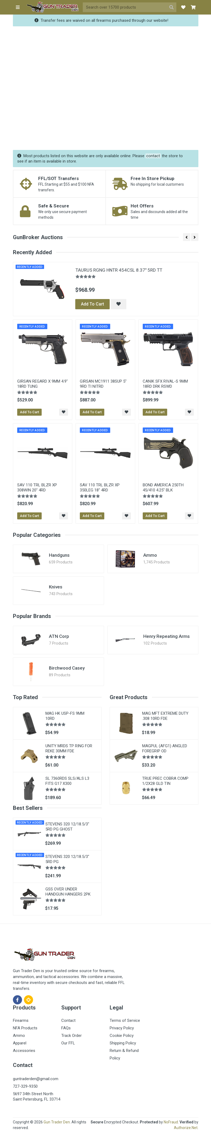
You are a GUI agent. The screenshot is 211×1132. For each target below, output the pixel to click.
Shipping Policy (123, 1043)
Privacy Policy (122, 1028)
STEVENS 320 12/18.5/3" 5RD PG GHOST (67, 827)
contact (153, 155)
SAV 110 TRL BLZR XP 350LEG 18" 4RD (100, 488)
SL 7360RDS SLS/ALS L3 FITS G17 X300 (67, 781)
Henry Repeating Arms (166, 636)
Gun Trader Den (57, 1122)
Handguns (59, 555)
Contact (68, 1020)
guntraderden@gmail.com (35, 1078)
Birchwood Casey (67, 668)
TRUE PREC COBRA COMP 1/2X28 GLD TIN (165, 781)
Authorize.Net (186, 1128)
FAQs (66, 1028)
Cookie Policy (122, 1035)
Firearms (20, 1020)
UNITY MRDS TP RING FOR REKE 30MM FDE (68, 748)
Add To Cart (92, 304)
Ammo (150, 555)
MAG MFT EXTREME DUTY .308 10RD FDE (165, 716)
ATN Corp (59, 636)
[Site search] (125, 7)
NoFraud (171, 1122)
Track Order (71, 1035)
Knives (55, 587)
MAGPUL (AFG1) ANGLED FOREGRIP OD (164, 748)
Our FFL (68, 1043)
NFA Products (25, 1028)
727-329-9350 (25, 1086)
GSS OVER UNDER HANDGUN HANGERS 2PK (68, 892)
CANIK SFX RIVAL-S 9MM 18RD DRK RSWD (165, 384)
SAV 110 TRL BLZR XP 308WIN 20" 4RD (37, 488)
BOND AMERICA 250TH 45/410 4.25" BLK (163, 488)
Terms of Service (125, 1020)
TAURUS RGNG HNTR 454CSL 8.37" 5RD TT (119, 270)
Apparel (19, 1043)
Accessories (24, 1050)
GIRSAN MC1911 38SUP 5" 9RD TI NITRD (103, 384)
